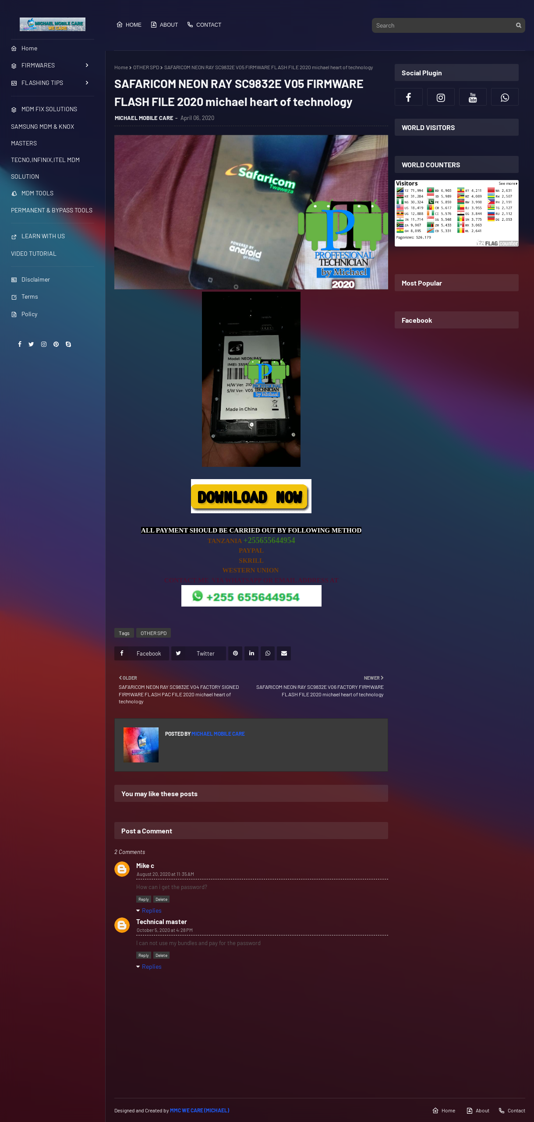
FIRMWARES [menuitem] (33, 65)
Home (128, 24)
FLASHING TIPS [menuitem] (37, 82)
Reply (143, 899)
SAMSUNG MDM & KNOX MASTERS (42, 135)
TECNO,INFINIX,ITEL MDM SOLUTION (45, 168)
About (164, 24)
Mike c (145, 865)
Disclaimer (30, 279)
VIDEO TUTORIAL (34, 253)
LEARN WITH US (38, 236)
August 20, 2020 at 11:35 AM (165, 874)
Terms (24, 296)
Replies (152, 910)
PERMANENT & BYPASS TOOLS (51, 210)
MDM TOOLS (32, 193)
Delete (161, 899)
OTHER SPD (146, 67)
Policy (24, 314)
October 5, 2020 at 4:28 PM (165, 930)
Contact (204, 24)
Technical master (161, 921)
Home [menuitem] (24, 48)
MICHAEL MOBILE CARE (144, 117)
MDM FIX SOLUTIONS (44, 109)
